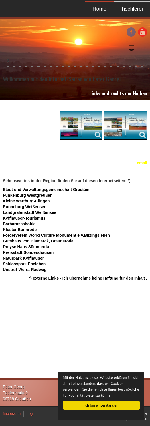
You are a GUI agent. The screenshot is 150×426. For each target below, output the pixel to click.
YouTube (142, 32)
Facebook (131, 32)
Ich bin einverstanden (101, 405)
